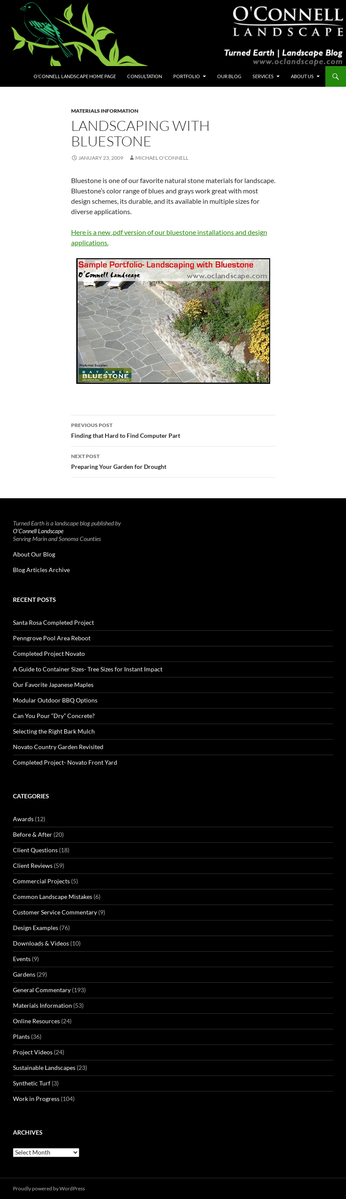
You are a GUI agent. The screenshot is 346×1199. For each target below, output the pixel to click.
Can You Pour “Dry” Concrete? (54, 715)
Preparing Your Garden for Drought (173, 460)
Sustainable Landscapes (44, 1067)
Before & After (32, 834)
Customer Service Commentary (55, 912)
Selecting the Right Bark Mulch (54, 731)
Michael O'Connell (161, 158)
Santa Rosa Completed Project (53, 622)
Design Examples (35, 927)
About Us (302, 76)
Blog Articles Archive (41, 569)
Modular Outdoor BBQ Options (55, 700)
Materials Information (104, 111)
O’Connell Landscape (38, 531)
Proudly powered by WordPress (49, 1188)
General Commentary (42, 989)
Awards (23, 819)
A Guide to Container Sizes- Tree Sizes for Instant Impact (87, 669)
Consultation (144, 76)
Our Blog (229, 76)
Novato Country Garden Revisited (58, 746)
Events (22, 958)
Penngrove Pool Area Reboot (51, 638)
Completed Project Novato (49, 653)
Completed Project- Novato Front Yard (65, 762)
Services (263, 76)
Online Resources (36, 1021)
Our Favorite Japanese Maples (53, 684)
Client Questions (35, 850)
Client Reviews (33, 865)
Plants (21, 1036)
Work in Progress (36, 1098)
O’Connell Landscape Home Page (75, 76)
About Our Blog (34, 554)
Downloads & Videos (41, 943)
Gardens (24, 974)
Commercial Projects (41, 881)
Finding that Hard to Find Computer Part (173, 429)
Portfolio (186, 76)
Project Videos (33, 1052)
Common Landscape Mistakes (52, 896)
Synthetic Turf (31, 1083)
